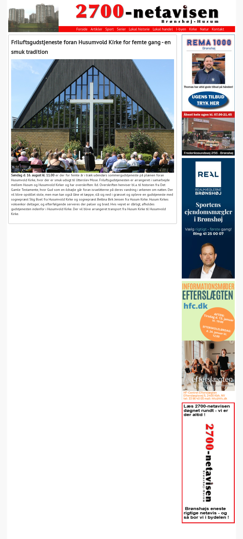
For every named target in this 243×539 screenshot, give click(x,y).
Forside (82, 29)
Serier (121, 29)
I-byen (181, 29)
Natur (204, 29)
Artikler (96, 29)
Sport (109, 29)
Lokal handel (163, 29)
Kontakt (218, 29)
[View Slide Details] (208, 95)
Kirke (193, 29)
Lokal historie (139, 29)
